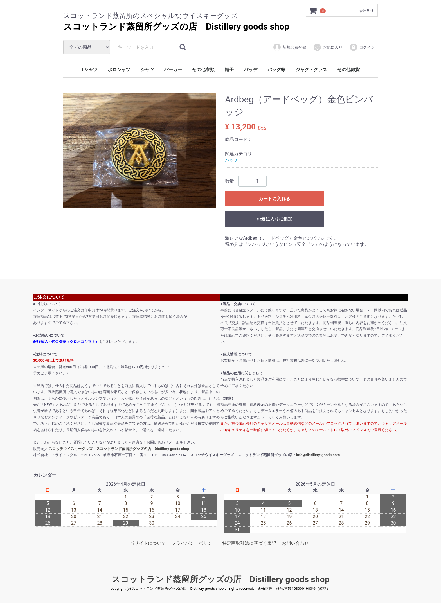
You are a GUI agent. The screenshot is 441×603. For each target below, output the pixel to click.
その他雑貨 (348, 69)
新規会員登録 (289, 47)
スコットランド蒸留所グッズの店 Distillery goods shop (176, 26)
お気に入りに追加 (274, 219)
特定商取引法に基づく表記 (249, 543)
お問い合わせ (295, 543)
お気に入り (328, 47)
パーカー (173, 69)
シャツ (147, 69)
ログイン (362, 47)
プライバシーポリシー (194, 543)
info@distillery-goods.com (318, 455)
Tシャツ (89, 69)
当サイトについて (148, 543)
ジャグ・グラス (311, 69)
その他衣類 (203, 69)
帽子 (229, 69)
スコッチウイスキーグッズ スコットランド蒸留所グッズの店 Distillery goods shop (119, 449)
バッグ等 (276, 69)
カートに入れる (274, 198)
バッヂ (250, 69)
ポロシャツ (119, 69)
